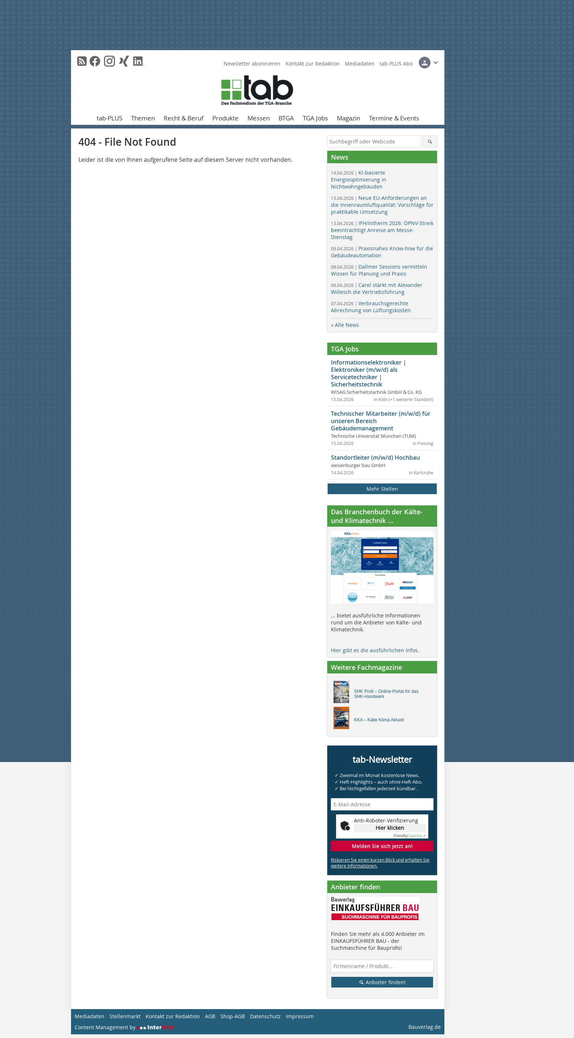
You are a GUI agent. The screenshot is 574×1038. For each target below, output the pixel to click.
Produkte (225, 118)
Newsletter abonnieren (252, 63)
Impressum (300, 1016)
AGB (210, 1016)
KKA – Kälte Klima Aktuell (379, 720)
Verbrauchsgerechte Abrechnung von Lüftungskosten (371, 307)
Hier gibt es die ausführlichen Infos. (375, 650)
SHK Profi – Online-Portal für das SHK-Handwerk (386, 694)
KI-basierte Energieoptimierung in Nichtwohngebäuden (358, 179)
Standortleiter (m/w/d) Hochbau (375, 457)
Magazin (348, 118)
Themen (143, 118)
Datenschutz (265, 1016)
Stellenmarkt (125, 1016)
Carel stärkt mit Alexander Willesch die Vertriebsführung (376, 288)
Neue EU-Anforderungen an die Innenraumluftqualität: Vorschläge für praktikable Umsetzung (382, 204)
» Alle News (345, 324)
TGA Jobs (315, 118)
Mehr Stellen (382, 488)
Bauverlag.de (425, 1026)
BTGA (286, 118)
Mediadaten (359, 63)
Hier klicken (390, 827)
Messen (258, 118)
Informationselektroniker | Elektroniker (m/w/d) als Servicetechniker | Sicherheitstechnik (368, 373)
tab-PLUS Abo (396, 63)
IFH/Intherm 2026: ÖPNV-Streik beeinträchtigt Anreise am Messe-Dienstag (382, 230)
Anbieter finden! (382, 982)
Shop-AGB (232, 1016)
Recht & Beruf (184, 118)
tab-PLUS (109, 118)
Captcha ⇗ (410, 835)
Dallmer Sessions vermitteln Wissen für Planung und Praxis (379, 270)
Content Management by (124, 1027)
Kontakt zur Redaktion (313, 63)
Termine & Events (394, 118)
